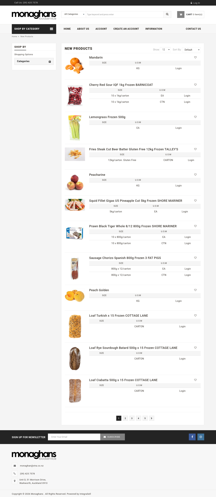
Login (179, 68)
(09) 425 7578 (30, 2)
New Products (26, 36)
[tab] (34, 61)
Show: (156, 49)
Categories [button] (23, 61)
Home (14, 36)
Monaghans (37, 494)
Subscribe (113, 437)
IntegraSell (85, 494)
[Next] (151, 418)
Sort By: (177, 49)
